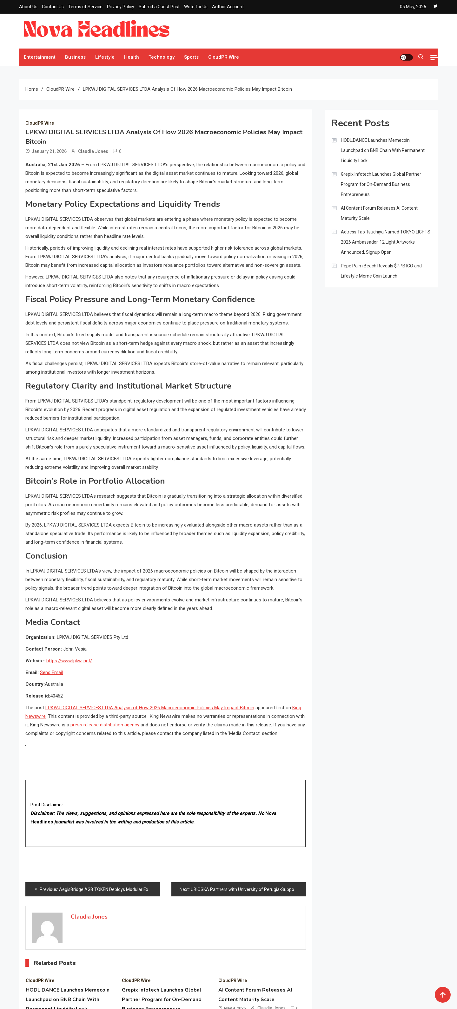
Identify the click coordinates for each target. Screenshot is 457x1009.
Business (75, 57)
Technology (162, 57)
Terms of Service (85, 6)
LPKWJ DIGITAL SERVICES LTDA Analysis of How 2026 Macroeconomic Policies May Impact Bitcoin (149, 708)
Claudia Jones (93, 151)
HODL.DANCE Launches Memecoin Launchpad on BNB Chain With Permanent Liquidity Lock (383, 150)
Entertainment (40, 57)
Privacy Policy (120, 6)
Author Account (228, 6)
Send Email (51, 672)
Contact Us (53, 6)
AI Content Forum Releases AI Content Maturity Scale (379, 213)
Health (131, 57)
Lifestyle (105, 57)
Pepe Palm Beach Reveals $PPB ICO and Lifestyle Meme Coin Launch (381, 270)
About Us (28, 6)
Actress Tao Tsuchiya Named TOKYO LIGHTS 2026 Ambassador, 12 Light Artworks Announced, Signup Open (385, 242)
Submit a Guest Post (159, 6)
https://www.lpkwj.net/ (69, 661)
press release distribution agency (104, 725)
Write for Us (196, 6)
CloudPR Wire (223, 57)
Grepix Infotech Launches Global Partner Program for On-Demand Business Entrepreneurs (381, 184)
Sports (191, 57)
